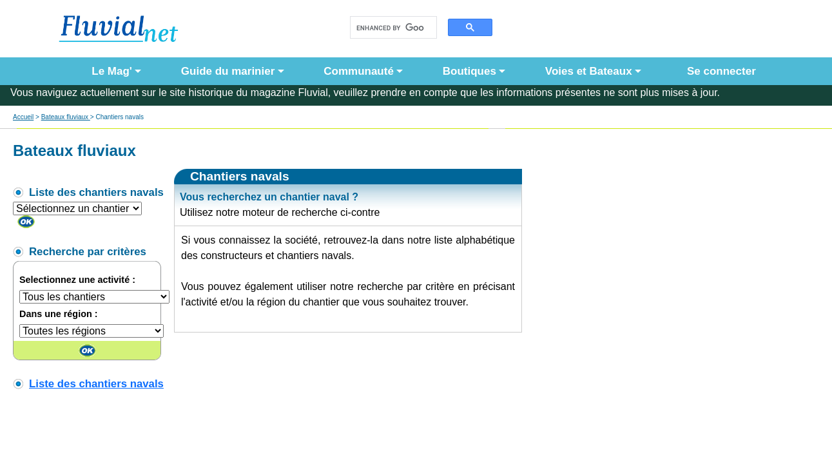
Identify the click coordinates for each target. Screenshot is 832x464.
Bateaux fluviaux (65, 117)
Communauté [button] (359, 71)
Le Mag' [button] (112, 71)
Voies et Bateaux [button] (588, 71)
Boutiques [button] (469, 71)
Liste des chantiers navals (96, 384)
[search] (390, 27)
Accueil (23, 117)
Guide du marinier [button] (228, 71)
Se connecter (718, 71)
